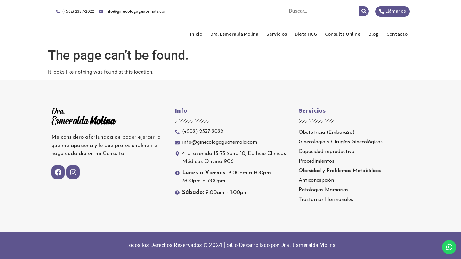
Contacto (397, 34)
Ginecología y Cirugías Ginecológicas (341, 142)
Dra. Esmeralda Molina (102, 34)
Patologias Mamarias (323, 190)
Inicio (196, 34)
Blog (373, 34)
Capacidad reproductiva (326, 151)
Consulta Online (342, 34)
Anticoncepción (316, 180)
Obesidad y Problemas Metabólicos (340, 170)
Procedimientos (316, 161)
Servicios (276, 34)
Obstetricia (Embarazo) (327, 132)
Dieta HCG (306, 34)
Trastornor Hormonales (326, 199)
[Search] (364, 11)
